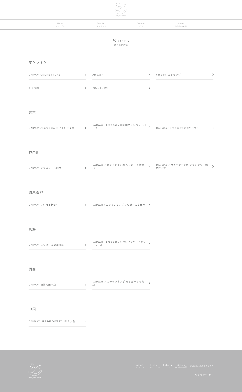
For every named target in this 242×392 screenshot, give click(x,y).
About (60, 24)
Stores (181, 24)
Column (141, 24)
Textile (101, 24)
